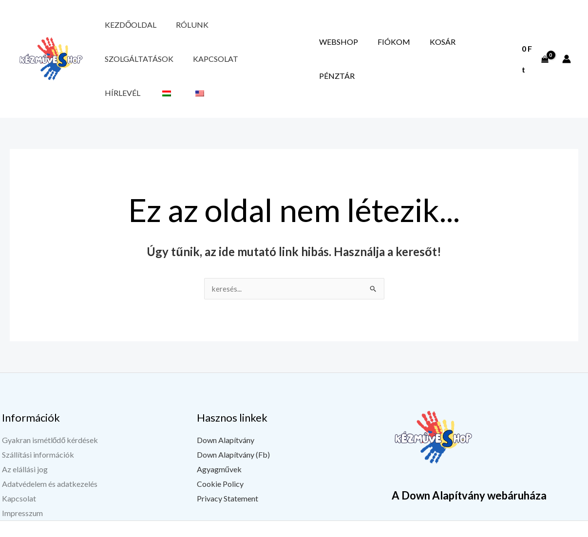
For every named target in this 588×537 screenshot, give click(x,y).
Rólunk (171, 27)
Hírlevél (115, 67)
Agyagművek (219, 446)
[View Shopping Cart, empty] (533, 47)
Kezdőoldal (124, 27)
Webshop (371, 47)
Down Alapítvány (225, 418)
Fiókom (413, 47)
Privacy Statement (227, 476)
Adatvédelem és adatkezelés (49, 461)
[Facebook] (474, 531)
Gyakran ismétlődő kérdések (50, 418)
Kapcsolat (291, 27)
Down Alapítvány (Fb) (233, 432)
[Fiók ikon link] (566, 47)
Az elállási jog (25, 446)
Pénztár (485, 47)
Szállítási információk (38, 432)
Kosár (448, 47)
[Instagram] (523, 531)
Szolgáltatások (228, 27)
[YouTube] (499, 531)
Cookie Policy (220, 461)
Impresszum (22, 490)
